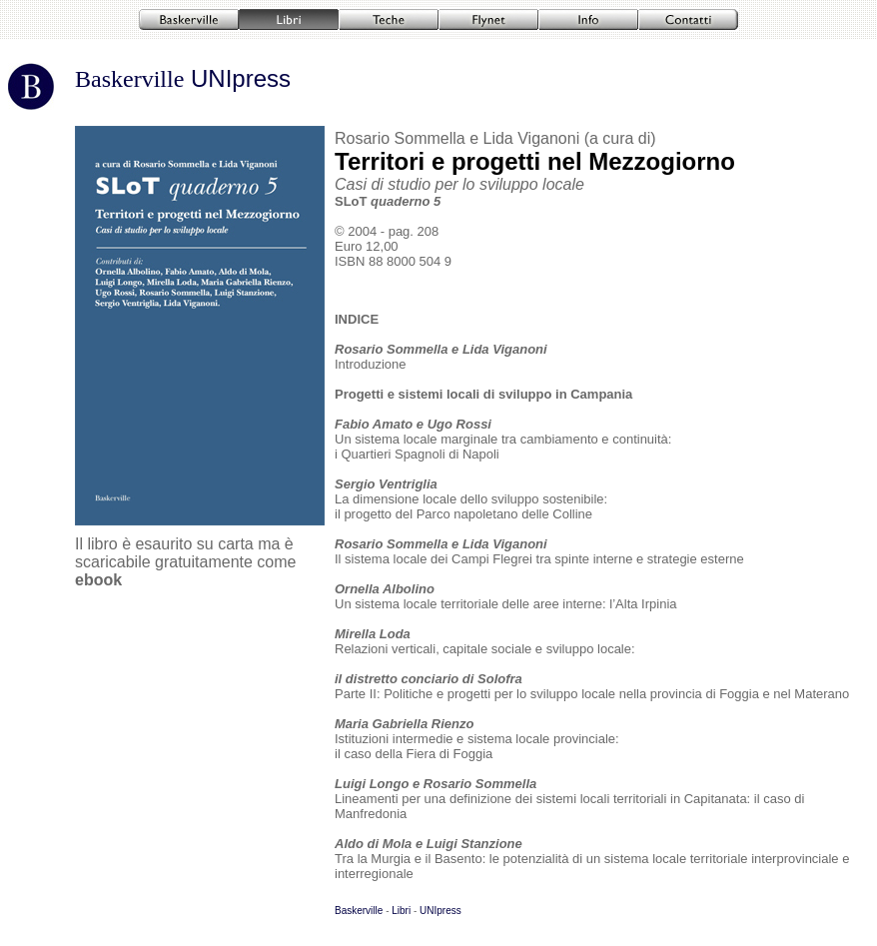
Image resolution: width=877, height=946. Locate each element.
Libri (401, 910)
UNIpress (237, 78)
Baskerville (129, 79)
